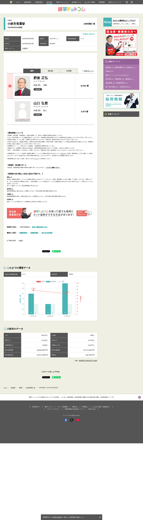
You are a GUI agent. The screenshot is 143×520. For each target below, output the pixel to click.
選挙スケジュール (62, 2)
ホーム (5, 387)
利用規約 (84, 407)
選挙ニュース (49, 407)
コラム (18, 2)
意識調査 (102, 2)
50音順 (68, 71)
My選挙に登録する (89, 34)
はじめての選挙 (90, 2)
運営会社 (75, 407)
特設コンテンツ (115, 2)
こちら (36, 158)
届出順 (50, 71)
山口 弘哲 (53, 104)
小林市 (21, 240)
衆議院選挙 (27, 2)
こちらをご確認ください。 (53, 167)
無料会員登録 (57, 517)
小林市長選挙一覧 (30, 387)
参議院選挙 (39, 2)
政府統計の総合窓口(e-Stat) (88, 360)
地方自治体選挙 (47, 233)
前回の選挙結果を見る (40, 227)
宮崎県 (20, 387)
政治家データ (76, 2)
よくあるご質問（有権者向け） (101, 407)
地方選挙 (49, 2)
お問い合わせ (92, 409)
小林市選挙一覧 (89, 24)
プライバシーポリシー (53, 409)
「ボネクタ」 (63, 153)
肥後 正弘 (53, 79)
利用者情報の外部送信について (74, 409)
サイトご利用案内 (62, 407)
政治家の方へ (36, 407)
